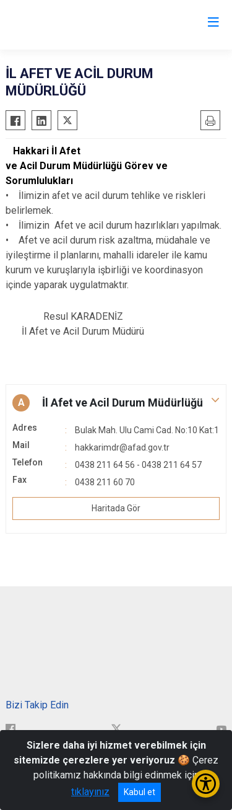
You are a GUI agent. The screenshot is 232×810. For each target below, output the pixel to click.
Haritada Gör (116, 508)
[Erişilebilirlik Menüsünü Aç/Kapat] (206, 784)
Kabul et (139, 792)
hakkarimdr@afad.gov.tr (122, 447)
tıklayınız (90, 792)
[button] (116, 403)
